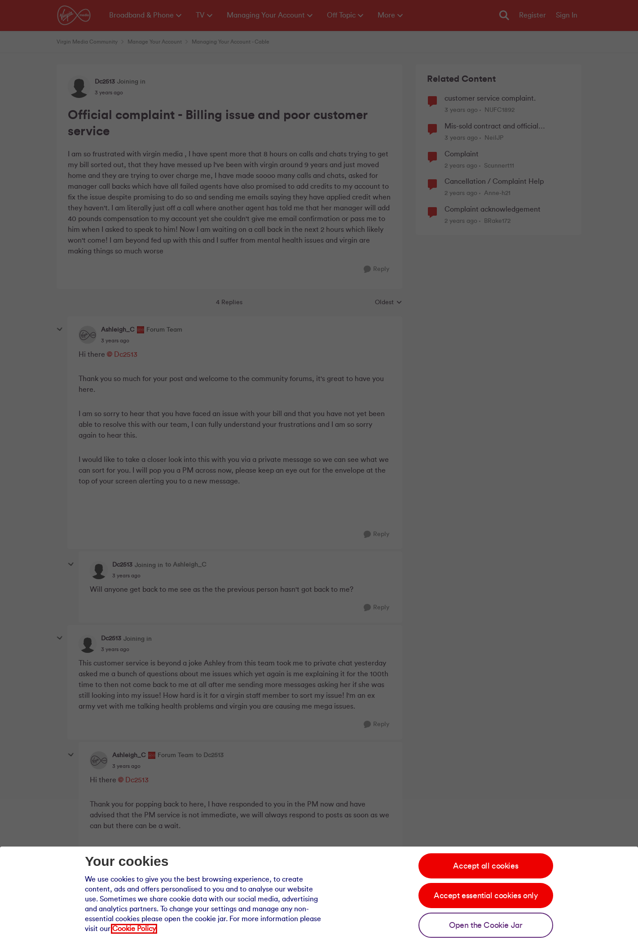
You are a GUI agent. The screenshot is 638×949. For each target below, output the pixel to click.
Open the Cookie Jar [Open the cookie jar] (485, 925)
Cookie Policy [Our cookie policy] (134, 928)
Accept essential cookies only (485, 895)
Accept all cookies (485, 866)
